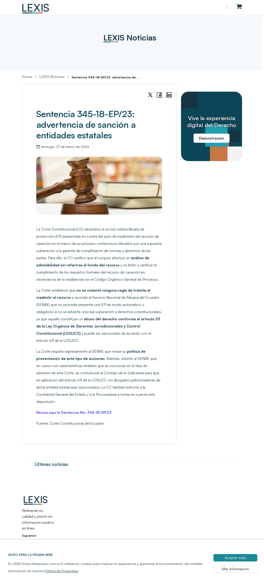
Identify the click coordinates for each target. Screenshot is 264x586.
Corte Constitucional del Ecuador (77, 423)
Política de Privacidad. (61, 582)
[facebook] (159, 95)
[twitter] (150, 95)
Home (27, 76)
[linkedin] (169, 95)
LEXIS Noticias (51, 76)
